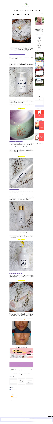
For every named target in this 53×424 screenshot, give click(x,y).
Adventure (39, 38)
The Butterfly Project (27, 373)
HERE (20, 108)
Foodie (25, 10)
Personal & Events (29, 10)
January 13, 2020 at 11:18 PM (14, 389)
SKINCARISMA (14, 237)
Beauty (22, 10)
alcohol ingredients (21, 64)
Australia (39, 39)
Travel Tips (39, 47)
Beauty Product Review (18, 373)
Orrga (23, 373)
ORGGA (25, 347)
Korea (39, 43)
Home (14, 10)
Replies (12, 394)
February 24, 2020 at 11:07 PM (16, 396)
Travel (19, 10)
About (17, 10)
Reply (11, 400)
